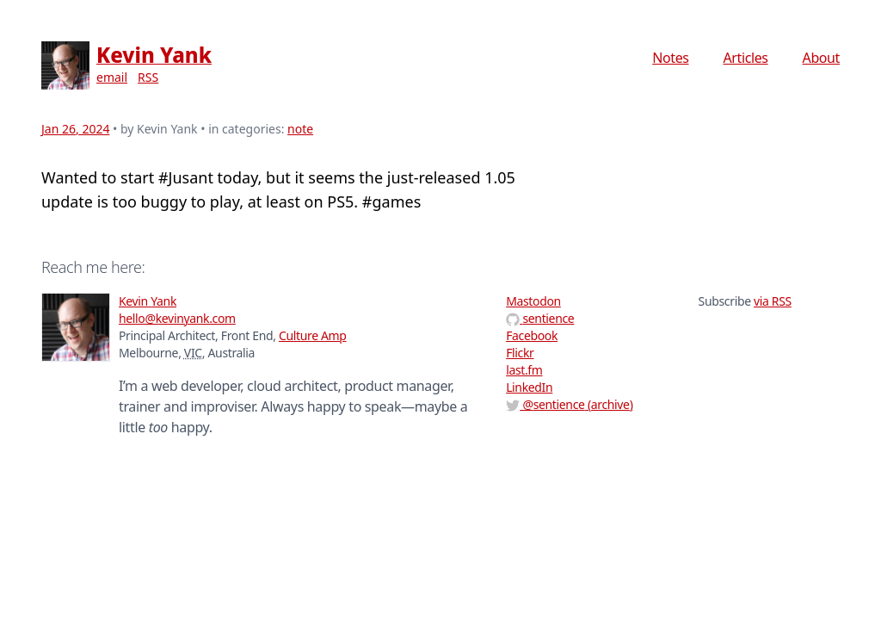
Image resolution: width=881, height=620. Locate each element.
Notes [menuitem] (670, 57)
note (300, 129)
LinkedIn (529, 387)
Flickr (519, 352)
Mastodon (533, 301)
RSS (148, 77)
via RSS (773, 301)
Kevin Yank (154, 54)
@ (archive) (569, 404)
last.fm (524, 370)
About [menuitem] (821, 57)
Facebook (532, 335)
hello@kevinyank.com (177, 318)
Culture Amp (313, 335)
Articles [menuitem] (746, 57)
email (111, 77)
